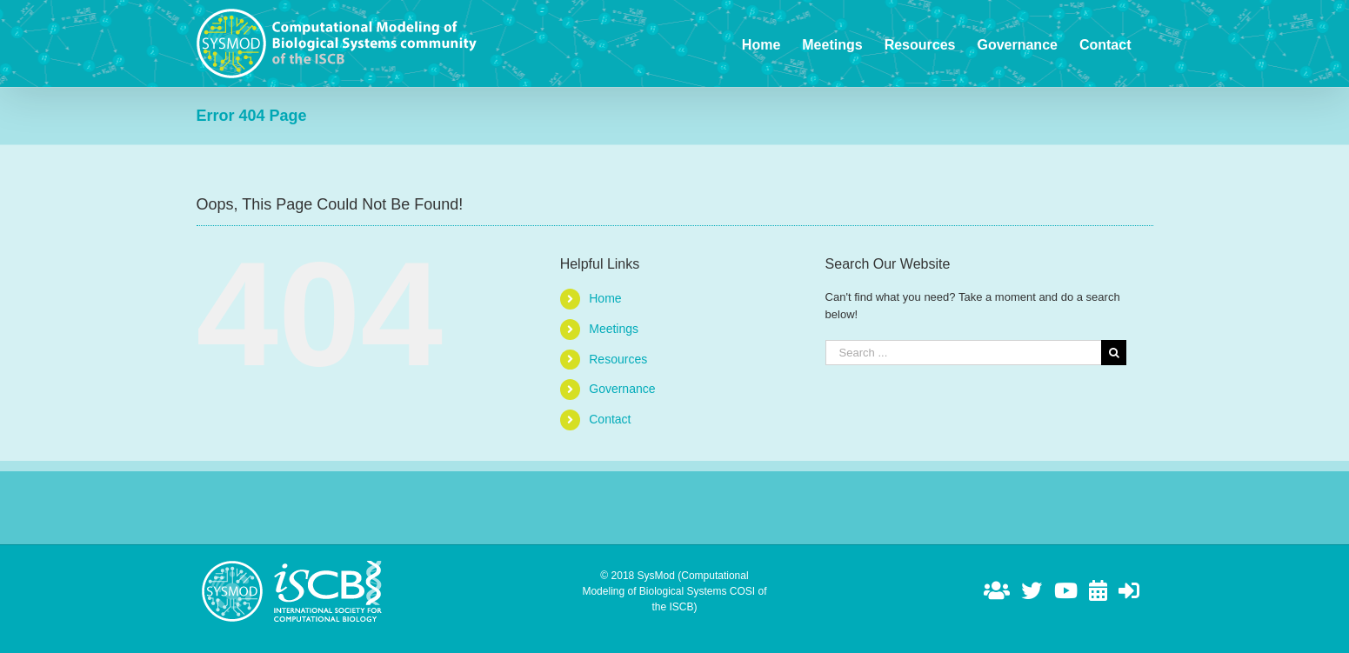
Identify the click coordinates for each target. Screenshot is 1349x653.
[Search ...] (963, 352)
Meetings (613, 329)
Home (605, 298)
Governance (622, 389)
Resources (618, 359)
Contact (610, 419)
